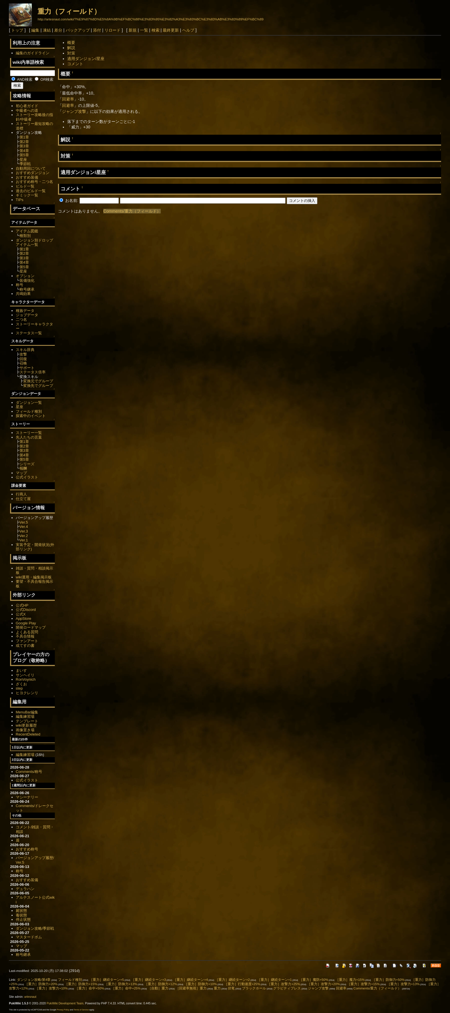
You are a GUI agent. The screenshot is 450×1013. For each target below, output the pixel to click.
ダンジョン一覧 (29, 402)
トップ (17, 30)
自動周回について (31, 168)
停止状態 (23, 919)
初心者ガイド (27, 106)
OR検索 (44, 79)
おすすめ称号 (27, 849)
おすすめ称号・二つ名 (34, 182)
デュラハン (25, 889)
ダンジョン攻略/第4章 (34, 979)
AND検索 (21, 79)
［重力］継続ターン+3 (148, 979)
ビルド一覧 (25, 186)
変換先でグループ (38, 385)
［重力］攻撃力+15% (363, 984)
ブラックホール (254, 988)
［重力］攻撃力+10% (51, 988)
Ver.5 (24, 522)
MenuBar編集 (27, 712)
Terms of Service (81, 1010)
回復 (23, 359)
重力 (217, 988)
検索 (156, 30)
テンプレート (27, 721)
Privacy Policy (63, 1010)
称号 (19, 285)
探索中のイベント (31, 416)
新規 (133, 30)
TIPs (20, 200)
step (19, 688)
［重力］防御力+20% (41, 984)
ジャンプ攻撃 (74, 111)
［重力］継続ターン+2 (232, 979)
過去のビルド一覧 (31, 191)
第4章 (24, 150)
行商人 (21, 494)
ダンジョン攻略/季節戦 (35, 928)
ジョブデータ (27, 315)
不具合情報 (25, 636)
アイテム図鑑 (27, 231)
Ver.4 (24, 526)
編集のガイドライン (32, 53)
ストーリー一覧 (29, 433)
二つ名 (21, 319)
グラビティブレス (287, 988)
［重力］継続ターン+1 (274, 979)
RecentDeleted (28, 734)
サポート (27, 368)
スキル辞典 (25, 350)
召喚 (23, 363)
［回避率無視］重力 (191, 988)
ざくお (21, 684)
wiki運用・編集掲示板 (34, 577)
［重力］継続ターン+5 (106, 979)
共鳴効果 (23, 294)
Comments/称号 (29, 771)
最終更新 (171, 30)
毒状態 (21, 915)
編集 (35, 30)
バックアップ (78, 30)
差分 (58, 30)
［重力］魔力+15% (350, 979)
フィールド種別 (29, 411)
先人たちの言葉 (29, 437)
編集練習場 (25, 716)
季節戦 (25, 164)
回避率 (68, 99)
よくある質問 (27, 632)
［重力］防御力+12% (160, 984)
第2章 (24, 142)
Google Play (26, 623)
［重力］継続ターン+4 (190, 979)
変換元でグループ (38, 381)
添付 (97, 30)
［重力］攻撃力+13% (403, 984)
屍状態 (21, 910)
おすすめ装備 (27, 177)
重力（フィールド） (69, 11)
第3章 (24, 146)
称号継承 (27, 289)
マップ (21, 473)
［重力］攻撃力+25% (283, 984)
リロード (112, 30)
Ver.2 (24, 536)
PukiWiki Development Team (65, 1003)
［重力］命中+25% (126, 988)
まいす (21, 670)
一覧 (144, 30)
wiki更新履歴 (26, 725)
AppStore (23, 618)
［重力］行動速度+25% (242, 984)
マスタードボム (29, 937)
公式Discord (26, 609)
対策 (71, 53)
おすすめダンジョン (32, 173)
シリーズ (27, 464)
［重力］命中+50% (89, 988)
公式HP (22, 605)
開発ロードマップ (31, 627)
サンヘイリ (25, 675)
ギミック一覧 (27, 195)
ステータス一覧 (29, 333)
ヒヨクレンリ (27, 693)
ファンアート (27, 641)
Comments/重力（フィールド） (132, 211)
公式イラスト (27, 477)
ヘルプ (188, 30)
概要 (71, 42)
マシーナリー (27, 797)
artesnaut (30, 996)
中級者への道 (27, 110)
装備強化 (27, 280)
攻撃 (23, 354)
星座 (23, 159)
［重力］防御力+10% (200, 984)
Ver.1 (24, 540)
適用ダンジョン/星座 (85, 58)
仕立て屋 (23, 499)
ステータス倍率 (33, 372)
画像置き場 (25, 730)
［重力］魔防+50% (313, 979)
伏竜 (231, 988)
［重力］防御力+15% (81, 984)
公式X (21, 614)
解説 (71, 47)
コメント (75, 63)
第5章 (24, 155)
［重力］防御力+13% (120, 984)
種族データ (25, 310)
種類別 (25, 236)
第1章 (24, 137)
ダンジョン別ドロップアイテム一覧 (34, 242)
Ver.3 (24, 531)
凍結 (47, 30)
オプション (25, 276)
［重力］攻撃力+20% (323, 984)
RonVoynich (26, 679)
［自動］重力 (158, 988)
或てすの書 (25, 645)
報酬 (23, 468)
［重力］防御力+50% (388, 979)
